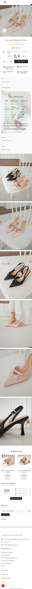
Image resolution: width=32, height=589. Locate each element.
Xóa (23, 56)
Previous (1, 22)
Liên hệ (3, 566)
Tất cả (8, 473)
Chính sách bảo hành (6, 563)
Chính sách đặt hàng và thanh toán (9, 558)
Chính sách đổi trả (5, 555)
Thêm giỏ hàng (21, 61)
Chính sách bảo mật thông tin (8, 560)
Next (30, 22)
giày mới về (16, 42)
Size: (4, 52)
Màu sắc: (10, 56)
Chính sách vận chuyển (6, 552)
